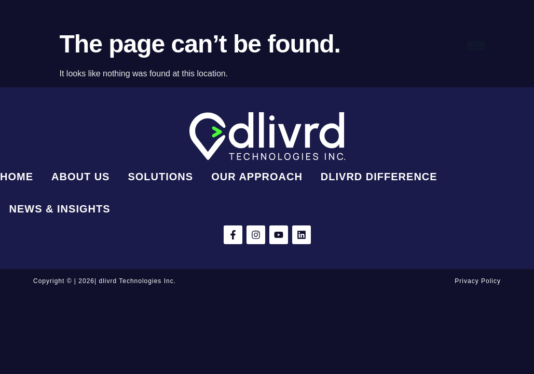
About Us (214, 31)
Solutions (273, 31)
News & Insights (283, 60)
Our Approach (343, 31)
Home (162, 31)
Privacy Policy (478, 281)
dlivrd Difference (193, 60)
